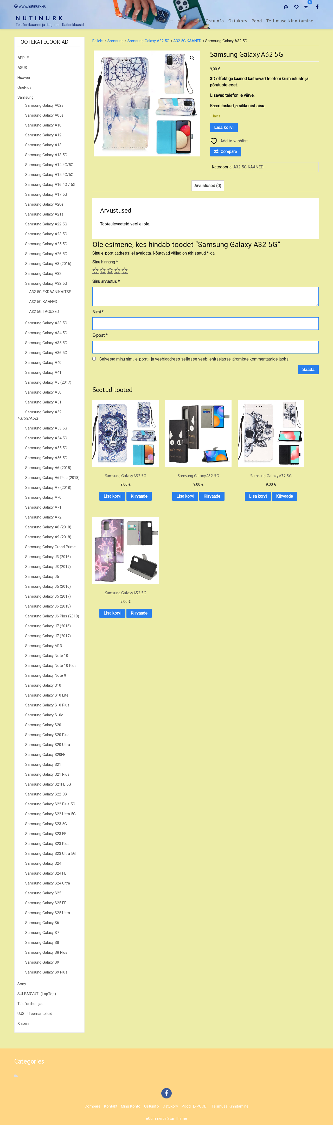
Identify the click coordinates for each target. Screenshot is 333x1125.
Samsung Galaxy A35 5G (46, 342)
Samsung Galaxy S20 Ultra (47, 744)
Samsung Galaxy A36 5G (46, 352)
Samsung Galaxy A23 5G (46, 234)
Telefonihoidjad (30, 1003)
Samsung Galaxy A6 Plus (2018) (52, 477)
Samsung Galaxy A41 (43, 372)
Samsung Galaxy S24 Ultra (47, 883)
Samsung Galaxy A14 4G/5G (49, 164)
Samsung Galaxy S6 (42, 922)
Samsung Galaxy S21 (43, 764)
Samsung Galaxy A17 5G (46, 194)
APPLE (23, 57)
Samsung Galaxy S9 (42, 962)
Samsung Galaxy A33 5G (46, 323)
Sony (21, 984)
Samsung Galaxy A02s (44, 105)
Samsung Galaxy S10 (43, 685)
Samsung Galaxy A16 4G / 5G (50, 184)
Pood (257, 21)
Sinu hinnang (105, 262)
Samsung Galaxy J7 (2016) (48, 626)
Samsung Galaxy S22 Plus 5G (50, 804)
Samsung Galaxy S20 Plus (47, 734)
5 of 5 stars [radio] (124, 270)
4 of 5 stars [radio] (117, 270)
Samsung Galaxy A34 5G (46, 333)
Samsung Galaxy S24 (43, 863)
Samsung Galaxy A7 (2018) (48, 487)
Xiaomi (23, 1023)
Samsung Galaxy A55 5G (46, 448)
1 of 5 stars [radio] (95, 270)
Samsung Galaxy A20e (44, 204)
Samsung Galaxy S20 (43, 725)
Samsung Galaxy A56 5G (46, 458)
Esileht (98, 41)
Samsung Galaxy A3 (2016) (48, 263)
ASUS (22, 67)
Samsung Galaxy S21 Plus (47, 774)
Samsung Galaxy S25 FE (45, 903)
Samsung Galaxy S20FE (45, 754)
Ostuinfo (215, 21)
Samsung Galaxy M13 (43, 645)
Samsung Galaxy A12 (43, 135)
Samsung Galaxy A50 (43, 392)
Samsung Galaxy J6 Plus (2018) (52, 616)
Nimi (98, 311)
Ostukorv (237, 21)
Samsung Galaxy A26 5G (46, 253)
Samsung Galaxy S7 (42, 932)
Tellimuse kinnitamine (289, 21)
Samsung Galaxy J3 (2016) (48, 556)
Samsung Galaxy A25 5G (46, 244)
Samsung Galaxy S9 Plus (46, 972)
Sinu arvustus (106, 281)
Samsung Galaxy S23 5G (46, 823)
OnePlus (24, 87)
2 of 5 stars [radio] (103, 270)
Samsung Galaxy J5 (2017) (48, 596)
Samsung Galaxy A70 (43, 497)
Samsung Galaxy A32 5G (46, 283)
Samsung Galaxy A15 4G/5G (49, 174)
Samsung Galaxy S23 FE (45, 833)
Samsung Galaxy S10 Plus (47, 705)
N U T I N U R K (39, 18)
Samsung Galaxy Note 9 (45, 675)
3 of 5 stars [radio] (110, 270)
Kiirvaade (117, 493)
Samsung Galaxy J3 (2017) (48, 566)
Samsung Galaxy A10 (43, 125)
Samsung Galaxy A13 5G (46, 155)
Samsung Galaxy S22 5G (46, 794)
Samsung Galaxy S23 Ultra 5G (50, 853)
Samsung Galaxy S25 (43, 893)
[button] (192, 58)
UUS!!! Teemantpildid (34, 1013)
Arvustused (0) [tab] (207, 185)
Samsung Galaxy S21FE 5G (48, 784)
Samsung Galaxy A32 (43, 273)
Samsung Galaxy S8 (42, 942)
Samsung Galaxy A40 (43, 362)
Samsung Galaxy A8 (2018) (48, 527)
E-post (99, 335)
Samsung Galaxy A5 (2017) (48, 382)
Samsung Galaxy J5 (42, 576)
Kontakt (164, 21)
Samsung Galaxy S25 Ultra (47, 913)
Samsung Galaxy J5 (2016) (48, 586)
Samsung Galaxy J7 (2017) (48, 636)
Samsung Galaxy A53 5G (46, 428)
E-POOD (200, 1106)
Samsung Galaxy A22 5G (46, 224)
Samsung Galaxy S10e (44, 715)
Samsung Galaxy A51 (43, 402)
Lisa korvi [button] (117, 479)
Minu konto (189, 21)
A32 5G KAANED (43, 301)
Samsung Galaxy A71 (43, 507)
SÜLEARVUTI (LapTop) (36, 993)
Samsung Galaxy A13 (43, 145)
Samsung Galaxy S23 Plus (47, 843)
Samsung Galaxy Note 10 (46, 655)
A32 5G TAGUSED (44, 311)
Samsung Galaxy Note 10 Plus (50, 665)
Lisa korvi (224, 127)
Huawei (23, 77)
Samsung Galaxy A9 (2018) (48, 537)
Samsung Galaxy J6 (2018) (48, 606)
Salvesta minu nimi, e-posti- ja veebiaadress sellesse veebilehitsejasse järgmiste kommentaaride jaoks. (194, 359)
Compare (142, 21)
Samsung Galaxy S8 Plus (46, 952)
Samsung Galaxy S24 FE (45, 873)
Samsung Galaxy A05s (44, 115)
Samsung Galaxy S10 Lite (46, 695)
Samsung (25, 97)
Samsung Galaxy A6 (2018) (48, 467)
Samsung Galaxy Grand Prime (50, 547)
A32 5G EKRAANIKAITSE (50, 291)
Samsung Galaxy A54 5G (46, 438)
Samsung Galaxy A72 (43, 517)
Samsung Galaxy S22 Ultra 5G (50, 814)
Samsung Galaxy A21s (44, 214)
